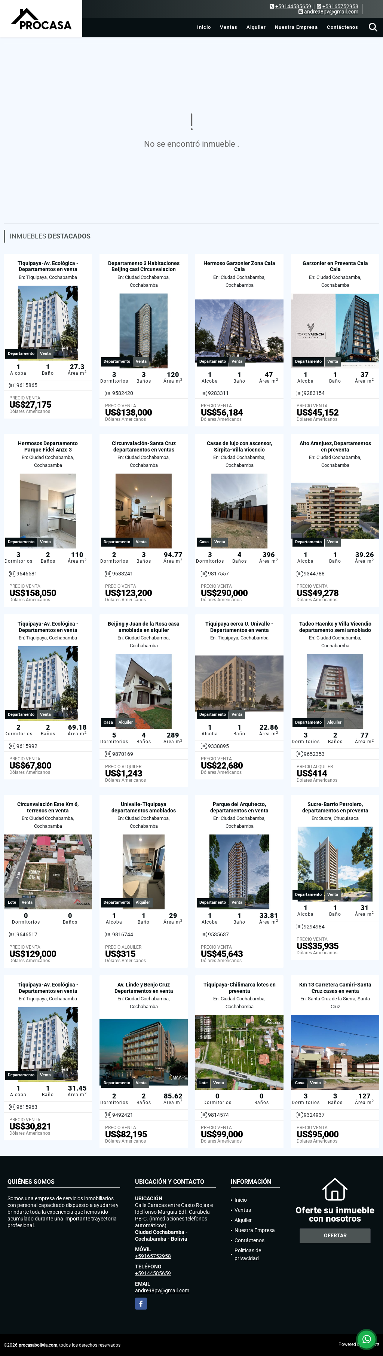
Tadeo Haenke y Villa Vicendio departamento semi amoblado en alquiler (335, 630)
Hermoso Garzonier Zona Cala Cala (239, 266)
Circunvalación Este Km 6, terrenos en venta (48, 807)
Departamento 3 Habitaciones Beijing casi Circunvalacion (144, 266)
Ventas (229, 27)
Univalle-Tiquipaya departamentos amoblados (143, 807)
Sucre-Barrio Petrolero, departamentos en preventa (335, 807)
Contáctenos (342, 27)
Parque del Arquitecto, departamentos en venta (239, 807)
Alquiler (256, 27)
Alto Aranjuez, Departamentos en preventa (335, 446)
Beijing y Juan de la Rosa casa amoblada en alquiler (144, 627)
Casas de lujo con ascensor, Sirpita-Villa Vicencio (239, 446)
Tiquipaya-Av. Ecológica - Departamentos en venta (48, 266)
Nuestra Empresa (296, 27)
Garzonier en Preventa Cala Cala (335, 266)
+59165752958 (340, 6)
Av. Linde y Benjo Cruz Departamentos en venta (143, 988)
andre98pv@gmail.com (162, 1290)
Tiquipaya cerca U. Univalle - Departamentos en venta (239, 627)
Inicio (204, 27)
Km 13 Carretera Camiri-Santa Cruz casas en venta (335, 988)
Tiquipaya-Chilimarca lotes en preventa (239, 988)
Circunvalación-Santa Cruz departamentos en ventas (144, 446)
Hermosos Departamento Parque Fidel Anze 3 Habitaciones (48, 449)
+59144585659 (293, 6)
